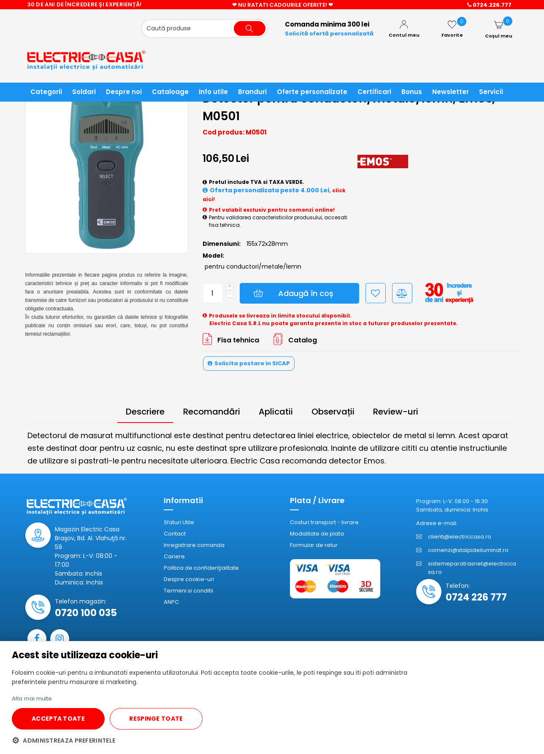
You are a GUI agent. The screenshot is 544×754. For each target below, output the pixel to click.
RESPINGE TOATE (156, 718)
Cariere (174, 557)
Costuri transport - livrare (324, 523)
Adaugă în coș (305, 293)
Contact (175, 534)
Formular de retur (314, 545)
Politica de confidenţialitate (201, 568)
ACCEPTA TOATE (58, 718)
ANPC (171, 602)
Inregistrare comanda (194, 545)
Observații (333, 412)
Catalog (302, 340)
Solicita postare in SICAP (252, 364)
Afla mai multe (34, 698)
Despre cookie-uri (189, 580)
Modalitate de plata (317, 534)
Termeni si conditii (188, 591)
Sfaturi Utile (179, 523)
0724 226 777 (476, 597)
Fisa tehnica (238, 340)
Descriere (145, 412)
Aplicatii (276, 412)
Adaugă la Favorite (375, 293)
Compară (402, 293)
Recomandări (211, 412)
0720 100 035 (86, 613)
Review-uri (395, 412)
